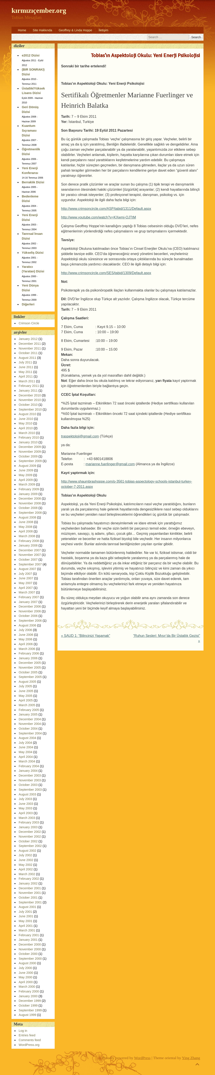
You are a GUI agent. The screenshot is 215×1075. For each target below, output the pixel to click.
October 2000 (28, 954)
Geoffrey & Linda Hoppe (75, 30)
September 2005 (30, 677)
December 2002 (30, 831)
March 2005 (27, 705)
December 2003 (30, 775)
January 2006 (28, 658)
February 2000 (29, 991)
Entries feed (27, 1035)
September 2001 (30, 902)
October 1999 (28, 1005)
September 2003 (30, 789)
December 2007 (30, 550)
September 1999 (30, 1010)
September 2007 (30, 564)
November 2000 (30, 949)
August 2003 (27, 794)
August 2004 (27, 738)
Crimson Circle (29, 323)
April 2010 (26, 428)
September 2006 (30, 620)
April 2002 (26, 869)
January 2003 (28, 827)
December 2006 (30, 606)
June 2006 (26, 634)
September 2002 (30, 846)
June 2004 (26, 747)
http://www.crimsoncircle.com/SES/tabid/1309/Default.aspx (106, 273)
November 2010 (30, 400)
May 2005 (25, 695)
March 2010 (27, 433)
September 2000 (30, 958)
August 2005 (27, 681)
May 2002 (25, 864)
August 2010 (27, 414)
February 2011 (29, 386)
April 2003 (26, 813)
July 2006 (25, 630)
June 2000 (26, 972)
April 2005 (26, 700)
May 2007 (25, 583)
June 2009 (26, 470)
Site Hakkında (42, 30)
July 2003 (25, 799)
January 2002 (28, 883)
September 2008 (30, 512)
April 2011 (26, 376)
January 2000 (28, 996)
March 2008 (27, 536)
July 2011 (25, 362)
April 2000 (26, 982)
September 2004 (30, 733)
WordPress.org (29, 1045)
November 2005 (30, 667)
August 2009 (27, 465)
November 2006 (30, 611)
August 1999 (27, 1015)
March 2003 (27, 818)
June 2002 (26, 860)
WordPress (142, 1058)
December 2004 (30, 719)
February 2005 (29, 710)
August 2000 (27, 963)
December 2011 (30, 343)
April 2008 (26, 531)
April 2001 (26, 926)
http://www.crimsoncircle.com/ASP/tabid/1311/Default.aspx (106, 208)
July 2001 (25, 911)
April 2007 (26, 588)
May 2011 (25, 372)
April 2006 (26, 644)
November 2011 (30, 348)
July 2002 (25, 855)
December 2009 (30, 447)
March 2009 (27, 484)
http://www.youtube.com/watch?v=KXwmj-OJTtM (98, 217)
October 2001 (28, 897)
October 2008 (28, 508)
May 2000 (25, 977)
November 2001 (30, 892)
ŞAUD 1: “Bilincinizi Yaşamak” (85, 636)
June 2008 (26, 522)
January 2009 (28, 494)
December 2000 (30, 944)
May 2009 (25, 475)
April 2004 (26, 757)
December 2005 (30, 662)
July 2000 (25, 968)
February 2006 (29, 653)
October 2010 (28, 404)
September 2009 (30, 461)
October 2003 (28, 785)
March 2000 (27, 986)
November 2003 (30, 780)
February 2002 (29, 878)
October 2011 (28, 353)
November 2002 (30, 836)
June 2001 (26, 916)
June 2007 (26, 578)
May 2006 (25, 639)
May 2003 (25, 808)
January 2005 (28, 714)
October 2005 (28, 672)
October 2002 (28, 841)
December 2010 (30, 395)
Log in (23, 1030)
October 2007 (28, 559)
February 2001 (29, 935)
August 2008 (27, 517)
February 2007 (29, 597)
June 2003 (26, 803)
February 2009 (29, 489)
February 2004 (29, 766)
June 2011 (26, 367)
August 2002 (27, 850)
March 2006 (27, 649)
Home (22, 30)
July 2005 (25, 686)
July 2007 (25, 573)
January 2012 (28, 339)
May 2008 (25, 526)
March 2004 (27, 761)
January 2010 (28, 442)
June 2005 (26, 691)
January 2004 (28, 770)
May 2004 (25, 752)
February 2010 (29, 437)
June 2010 (26, 419)
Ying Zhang (191, 1058)
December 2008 (30, 498)
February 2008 (29, 541)
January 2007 (28, 602)
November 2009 (30, 451)
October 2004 (28, 728)
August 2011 (27, 357)
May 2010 (25, 423)
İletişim (103, 30)
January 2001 (28, 939)
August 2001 (27, 907)
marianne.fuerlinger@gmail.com (110, 464)
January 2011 (28, 390)
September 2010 (30, 409)
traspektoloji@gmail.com (80, 436)
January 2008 (28, 545)
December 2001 (30, 888)
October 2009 (28, 456)
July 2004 (25, 742)
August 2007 (27, 569)
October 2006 (28, 616)
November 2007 (30, 555)
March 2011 (27, 381)
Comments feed (30, 1040)
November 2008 (30, 503)
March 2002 (27, 874)
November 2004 (30, 724)
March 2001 (27, 930)
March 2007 (27, 592)
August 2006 (27, 625)
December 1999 (30, 1000)
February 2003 (29, 822)
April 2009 (26, 480)
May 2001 (25, 921)
